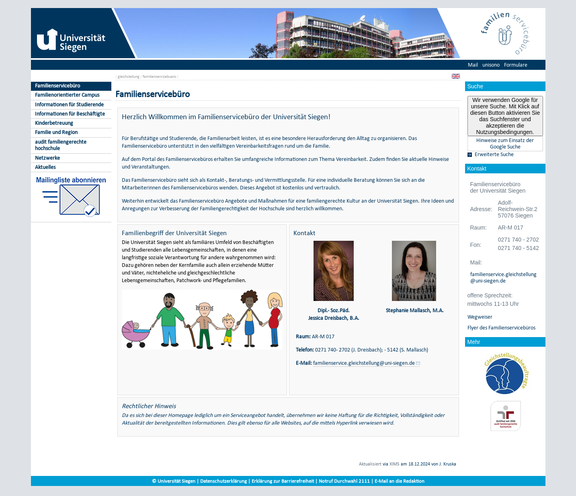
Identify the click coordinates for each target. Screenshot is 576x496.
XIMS (394, 464)
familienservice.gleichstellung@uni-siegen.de (503, 277)
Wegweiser (479, 317)
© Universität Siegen (173, 481)
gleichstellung (128, 76)
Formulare (515, 64)
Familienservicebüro (57, 85)
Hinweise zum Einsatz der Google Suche (505, 143)
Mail (473, 64)
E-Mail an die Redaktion (399, 481)
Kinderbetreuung (54, 123)
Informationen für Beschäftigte (70, 113)
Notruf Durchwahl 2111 (344, 481)
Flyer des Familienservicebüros (501, 328)
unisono (491, 64)
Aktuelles (45, 167)
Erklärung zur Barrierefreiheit (283, 481)
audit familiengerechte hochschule (60, 145)
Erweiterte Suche (494, 154)
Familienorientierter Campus (67, 94)
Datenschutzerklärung (223, 481)
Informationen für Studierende (69, 104)
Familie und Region (56, 132)
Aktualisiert (370, 464)
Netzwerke (47, 157)
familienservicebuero (159, 76)
